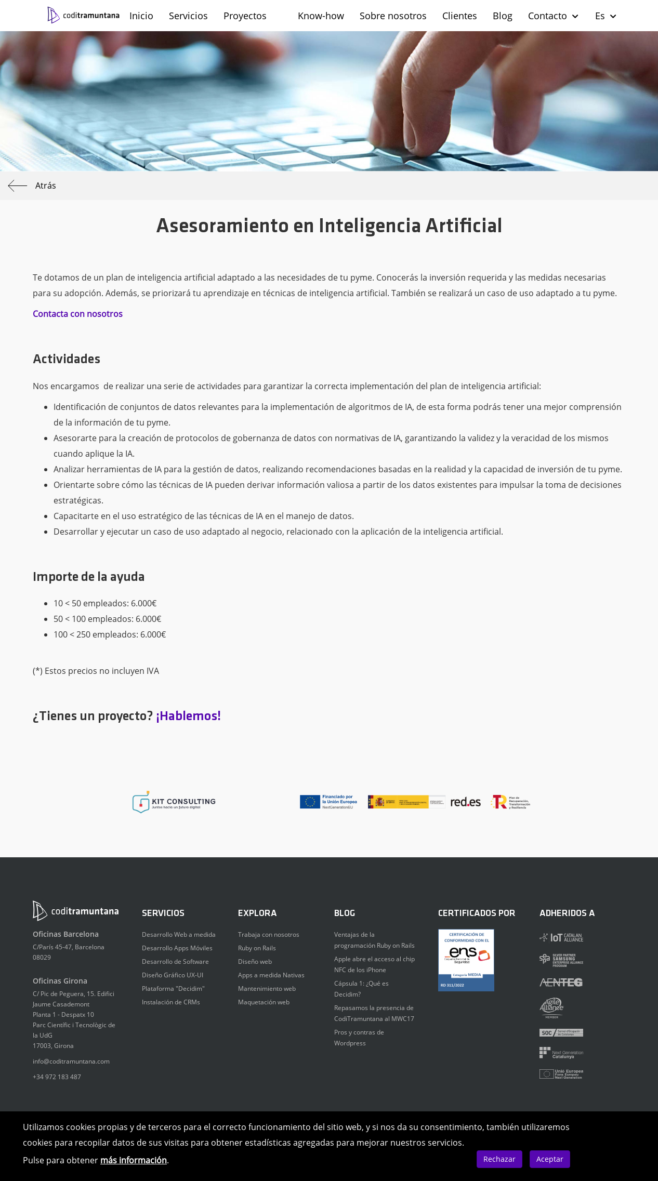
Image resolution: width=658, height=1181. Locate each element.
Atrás (32, 185)
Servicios (188, 15)
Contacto (554, 15)
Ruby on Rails (257, 948)
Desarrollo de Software (175, 961)
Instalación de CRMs (171, 1002)
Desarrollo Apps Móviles (177, 948)
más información (133, 1160)
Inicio (141, 15)
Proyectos (245, 15)
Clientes (459, 15)
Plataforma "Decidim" (173, 988)
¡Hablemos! (188, 717)
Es (606, 15)
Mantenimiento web (267, 988)
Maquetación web (263, 1002)
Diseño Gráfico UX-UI (172, 975)
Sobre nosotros (393, 15)
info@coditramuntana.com (71, 1061)
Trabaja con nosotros (268, 934)
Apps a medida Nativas (271, 975)
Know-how (321, 15)
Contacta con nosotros (78, 314)
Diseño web (255, 961)
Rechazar (499, 1159)
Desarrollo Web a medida (179, 934)
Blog (502, 15)
